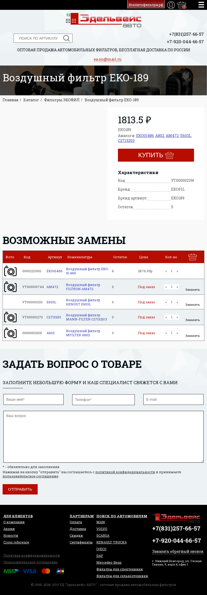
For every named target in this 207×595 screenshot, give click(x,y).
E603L (185, 135)
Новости (10, 535)
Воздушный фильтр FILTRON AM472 (83, 287)
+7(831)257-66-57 (186, 34)
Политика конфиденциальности (31, 555)
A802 (159, 135)
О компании (14, 522)
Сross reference (16, 542)
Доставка (78, 529)
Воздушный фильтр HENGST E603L (83, 302)
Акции (9, 529)
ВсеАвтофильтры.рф (146, 5)
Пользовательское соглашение (30, 562)
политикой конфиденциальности (125, 472)
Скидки (76, 535)
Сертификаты (81, 542)
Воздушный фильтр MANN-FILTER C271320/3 (86, 317)
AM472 (172, 135)
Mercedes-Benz (109, 562)
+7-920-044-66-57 (185, 42)
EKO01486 (145, 135)
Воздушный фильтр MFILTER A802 (83, 333)
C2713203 (126, 140)
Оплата (76, 522)
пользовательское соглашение (30, 476)
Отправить (20, 489)
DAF (99, 556)
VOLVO (101, 529)
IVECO (101, 549)
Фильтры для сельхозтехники (122, 576)
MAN (100, 522)
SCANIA (102, 535)
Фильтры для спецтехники (119, 569)
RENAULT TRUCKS (111, 542)
